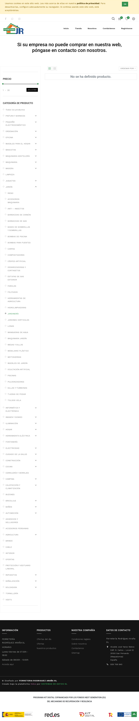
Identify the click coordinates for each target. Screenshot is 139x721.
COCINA (9, 466)
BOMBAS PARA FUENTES (19, 243)
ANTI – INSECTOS (16, 209)
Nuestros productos (46, 648)
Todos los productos (15, 110)
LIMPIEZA (10, 174)
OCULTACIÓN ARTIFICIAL (19, 369)
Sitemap (76, 653)
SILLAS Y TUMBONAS (17, 388)
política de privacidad (88, 3)
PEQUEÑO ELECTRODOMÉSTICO (16, 123)
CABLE (9, 547)
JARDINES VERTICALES (18, 320)
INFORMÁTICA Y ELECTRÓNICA (13, 409)
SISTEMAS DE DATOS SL (54, 684)
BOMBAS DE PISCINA (17, 236)
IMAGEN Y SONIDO (14, 417)
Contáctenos (78, 648)
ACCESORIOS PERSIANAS (17, 528)
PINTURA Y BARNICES (15, 116)
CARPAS (11, 249)
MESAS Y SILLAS (15, 345)
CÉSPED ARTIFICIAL (17, 261)
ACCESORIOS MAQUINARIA (13, 200)
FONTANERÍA (12, 442)
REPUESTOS (11, 575)
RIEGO (10, 193)
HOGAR (9, 429)
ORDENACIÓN (12, 131)
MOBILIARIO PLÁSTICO (18, 351)
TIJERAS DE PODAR (17, 394)
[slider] (3, 84)
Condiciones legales (81, 639)
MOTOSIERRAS (14, 357)
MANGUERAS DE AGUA (18, 332)
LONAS (11, 326)
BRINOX (9, 541)
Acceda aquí (8, 664)
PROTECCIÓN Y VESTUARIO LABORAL (18, 567)
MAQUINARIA (11, 162)
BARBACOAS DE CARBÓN (19, 215)
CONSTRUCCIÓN (13, 460)
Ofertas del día (44, 639)
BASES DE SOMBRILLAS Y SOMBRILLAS (19, 228)
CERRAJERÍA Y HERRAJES (17, 473)
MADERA (9, 168)
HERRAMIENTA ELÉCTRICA (18, 436)
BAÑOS (9, 507)
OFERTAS (10, 559)
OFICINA (9, 137)
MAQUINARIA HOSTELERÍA (18, 156)
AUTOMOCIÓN (12, 513)
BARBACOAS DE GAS (17, 221)
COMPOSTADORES (16, 255)
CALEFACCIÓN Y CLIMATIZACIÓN (13, 486)
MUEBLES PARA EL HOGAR (18, 144)
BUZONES (10, 494)
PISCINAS (12, 375)
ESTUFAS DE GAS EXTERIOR (16, 278)
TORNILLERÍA (12, 593)
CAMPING (10, 479)
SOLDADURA (11, 587)
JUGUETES (10, 181)
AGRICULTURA (12, 535)
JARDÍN (9, 187)
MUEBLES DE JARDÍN (17, 363)
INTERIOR (10, 553)
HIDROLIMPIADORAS (17, 307)
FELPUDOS (13, 292)
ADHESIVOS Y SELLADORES (12, 520)
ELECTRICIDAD (12, 448)
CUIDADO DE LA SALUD (16, 454)
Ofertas (40, 644)
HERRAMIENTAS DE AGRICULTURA (17, 300)
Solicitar (32, 90)
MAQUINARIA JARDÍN (17, 338)
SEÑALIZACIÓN (12, 581)
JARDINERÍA (13, 314)
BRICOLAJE (11, 501)
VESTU (9, 600)
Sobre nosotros (79, 644)
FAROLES (12, 286)
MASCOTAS (11, 150)
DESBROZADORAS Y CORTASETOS (17, 269)
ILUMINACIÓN (12, 423)
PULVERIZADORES (16, 382)
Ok (125, 4)
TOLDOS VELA (14, 400)
